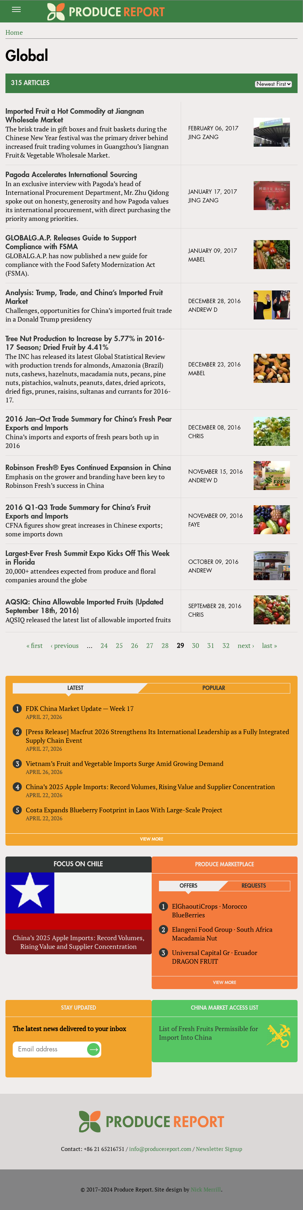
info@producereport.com (160, 1148)
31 (210, 645)
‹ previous (65, 645)
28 (165, 645)
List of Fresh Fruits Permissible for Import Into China (208, 1033)
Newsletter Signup (219, 1148)
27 (149, 645)
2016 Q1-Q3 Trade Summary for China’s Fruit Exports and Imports (77, 512)
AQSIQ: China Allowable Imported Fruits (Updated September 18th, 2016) (84, 606)
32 (226, 645)
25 (119, 645)
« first (34, 645)
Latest (75, 688)
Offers (188, 886)
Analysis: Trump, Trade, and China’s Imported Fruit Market (84, 297)
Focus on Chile (78, 864)
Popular (213, 688)
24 (104, 645)
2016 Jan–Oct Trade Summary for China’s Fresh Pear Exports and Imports (88, 423)
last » (269, 645)
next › (246, 645)
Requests (254, 886)
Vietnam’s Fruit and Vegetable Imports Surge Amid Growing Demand (125, 763)
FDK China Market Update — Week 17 (80, 708)
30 (195, 645)
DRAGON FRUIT (195, 961)
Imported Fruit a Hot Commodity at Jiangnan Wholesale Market (74, 116)
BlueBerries (188, 914)
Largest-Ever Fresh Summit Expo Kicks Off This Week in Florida (87, 558)
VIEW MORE (151, 839)
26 (134, 645)
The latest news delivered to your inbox (69, 1028)
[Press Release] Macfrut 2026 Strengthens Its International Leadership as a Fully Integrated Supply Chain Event (157, 736)
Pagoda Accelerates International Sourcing (71, 175)
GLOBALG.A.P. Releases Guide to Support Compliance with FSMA (70, 242)
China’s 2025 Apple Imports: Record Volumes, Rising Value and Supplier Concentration (150, 786)
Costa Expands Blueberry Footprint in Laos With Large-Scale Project (124, 809)
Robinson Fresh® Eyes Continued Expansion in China (88, 468)
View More (224, 982)
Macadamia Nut (194, 938)
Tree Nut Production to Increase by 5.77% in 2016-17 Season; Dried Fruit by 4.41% (85, 343)
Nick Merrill (206, 1189)
